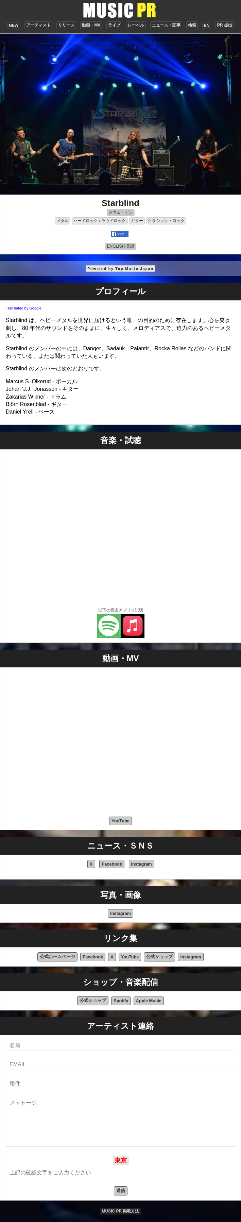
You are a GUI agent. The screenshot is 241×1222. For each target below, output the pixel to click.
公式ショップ (159, 956)
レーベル (136, 25)
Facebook (112, 864)
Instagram (141, 864)
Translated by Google (23, 308)
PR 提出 (224, 25)
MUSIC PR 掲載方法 (120, 1211)
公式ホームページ (57, 956)
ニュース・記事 (166, 25)
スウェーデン (120, 212)
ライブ (114, 25)
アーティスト (38, 25)
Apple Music (148, 1000)
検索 (192, 25)
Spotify (121, 1000)
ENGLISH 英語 (120, 246)
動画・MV (91, 25)
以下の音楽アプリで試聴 (120, 610)
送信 (120, 1190)
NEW (13, 25)
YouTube (120, 820)
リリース (66, 25)
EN (207, 25)
